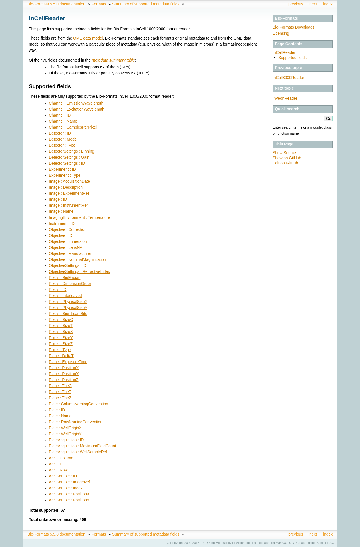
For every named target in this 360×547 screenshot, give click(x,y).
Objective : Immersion (68, 241)
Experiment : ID (62, 169)
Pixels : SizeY (61, 337)
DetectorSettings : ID (67, 163)
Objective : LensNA (65, 247)
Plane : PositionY (64, 373)
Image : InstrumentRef (68, 205)
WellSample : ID (63, 476)
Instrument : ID (62, 223)
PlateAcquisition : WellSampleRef (78, 452)
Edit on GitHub (285, 163)
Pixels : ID (57, 289)
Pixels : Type (60, 349)
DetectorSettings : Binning (71, 151)
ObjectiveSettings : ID (68, 265)
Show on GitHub (287, 158)
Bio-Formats (286, 18)
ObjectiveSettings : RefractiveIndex (79, 271)
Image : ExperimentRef (69, 193)
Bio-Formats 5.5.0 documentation (56, 4)
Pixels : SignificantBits (68, 313)
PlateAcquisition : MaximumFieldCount (82, 446)
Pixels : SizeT (61, 325)
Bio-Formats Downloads (293, 27)
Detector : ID (60, 133)
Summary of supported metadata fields (145, 4)
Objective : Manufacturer (70, 253)
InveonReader (285, 98)
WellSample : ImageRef (69, 482)
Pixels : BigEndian (64, 277)
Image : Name (61, 211)
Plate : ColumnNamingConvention (78, 404)
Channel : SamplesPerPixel (73, 127)
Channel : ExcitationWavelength (76, 109)
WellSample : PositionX (69, 494)
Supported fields (292, 57)
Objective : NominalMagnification (77, 259)
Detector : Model (63, 139)
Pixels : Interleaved (65, 295)
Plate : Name (60, 416)
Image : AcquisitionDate (69, 181)
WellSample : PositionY (69, 500)
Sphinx (321, 542)
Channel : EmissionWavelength (76, 103)
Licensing (281, 33)
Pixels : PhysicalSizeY (68, 307)
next (313, 4)
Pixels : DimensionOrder (70, 283)
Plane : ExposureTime (68, 361)
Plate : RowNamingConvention (75, 422)
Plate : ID (57, 410)
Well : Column (61, 458)
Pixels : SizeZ (61, 343)
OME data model (88, 38)
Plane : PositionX (64, 367)
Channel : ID (60, 115)
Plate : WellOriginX (65, 428)
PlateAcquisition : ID (66, 440)
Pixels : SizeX (61, 331)
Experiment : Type (64, 175)
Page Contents (288, 44)
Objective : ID (60, 235)
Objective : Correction (68, 229)
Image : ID (58, 199)
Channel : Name (63, 121)
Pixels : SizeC (61, 319)
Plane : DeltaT (61, 355)
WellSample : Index (66, 488)
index (328, 4)
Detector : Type (62, 145)
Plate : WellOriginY (65, 434)
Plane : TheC (60, 385)
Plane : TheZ (60, 398)
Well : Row (58, 470)
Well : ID (56, 464)
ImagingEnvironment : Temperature (79, 217)
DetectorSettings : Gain (69, 157)
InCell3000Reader (288, 77)
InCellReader (284, 52)
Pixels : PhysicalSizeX (68, 301)
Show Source (284, 152)
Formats (99, 4)
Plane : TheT (60, 391)
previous (295, 4)
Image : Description (66, 187)
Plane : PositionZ (63, 379)
